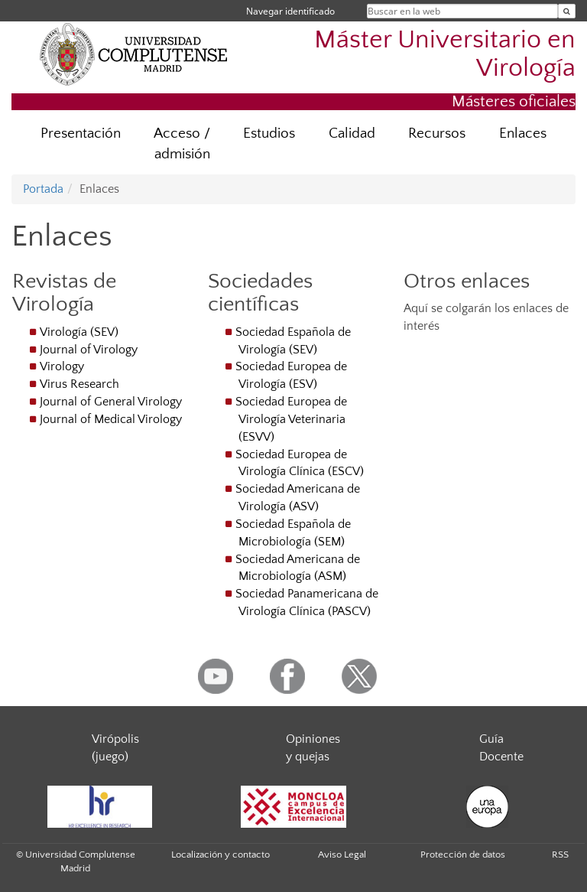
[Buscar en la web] (567, 11)
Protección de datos (462, 854)
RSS (560, 854)
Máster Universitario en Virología (445, 54)
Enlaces (522, 133)
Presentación (81, 133)
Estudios (269, 133)
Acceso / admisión (182, 143)
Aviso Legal (342, 854)
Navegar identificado (290, 11)
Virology (62, 366)
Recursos (436, 133)
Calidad (352, 133)
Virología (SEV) (79, 332)
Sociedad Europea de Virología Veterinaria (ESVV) (291, 419)
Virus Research (79, 384)
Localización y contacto (220, 854)
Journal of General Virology (111, 402)
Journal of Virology (89, 349)
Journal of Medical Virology (111, 419)
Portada (43, 189)
